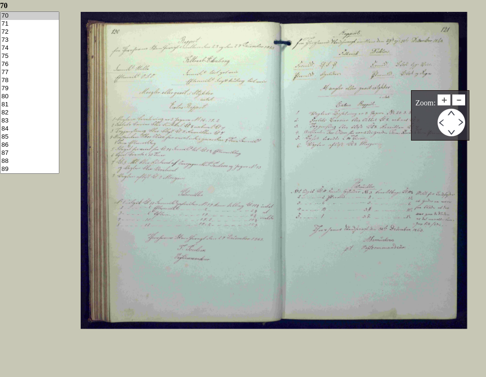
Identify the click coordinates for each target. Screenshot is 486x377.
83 (29, 121)
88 (29, 161)
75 (29, 56)
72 (29, 32)
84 (29, 129)
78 (29, 80)
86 (29, 145)
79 (29, 89)
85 (29, 137)
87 (29, 153)
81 (29, 105)
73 (29, 40)
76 (29, 64)
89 (29, 169)
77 (29, 72)
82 (29, 113)
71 (29, 24)
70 (29, 16)
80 (29, 97)
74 (29, 48)
